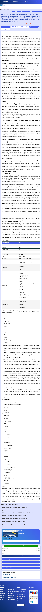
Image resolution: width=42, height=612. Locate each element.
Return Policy (11, 595)
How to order (11, 593)
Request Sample (21, 538)
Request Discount (7, 563)
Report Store (2, 591)
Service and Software (26, 11)
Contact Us (2, 589)
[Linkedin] (23, 603)
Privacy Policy (11, 587)
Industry (18, 11)
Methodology (2, 593)
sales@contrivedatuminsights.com (32, 1)
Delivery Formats (11, 597)
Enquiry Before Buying (8, 565)
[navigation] (38, 6)
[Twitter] (20, 603)
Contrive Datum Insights (21, 587)
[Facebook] (18, 603)
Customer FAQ (11, 591)
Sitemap (2, 595)
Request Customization (8, 560)
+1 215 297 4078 (15, 1)
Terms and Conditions (12, 589)
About (1, 587)
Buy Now (21, 553)
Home (13, 11)
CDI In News (2, 597)
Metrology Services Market (37, 11)
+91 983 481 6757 (6, 1)
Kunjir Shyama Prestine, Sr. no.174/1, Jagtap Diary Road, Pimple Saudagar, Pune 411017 (23, 591)
